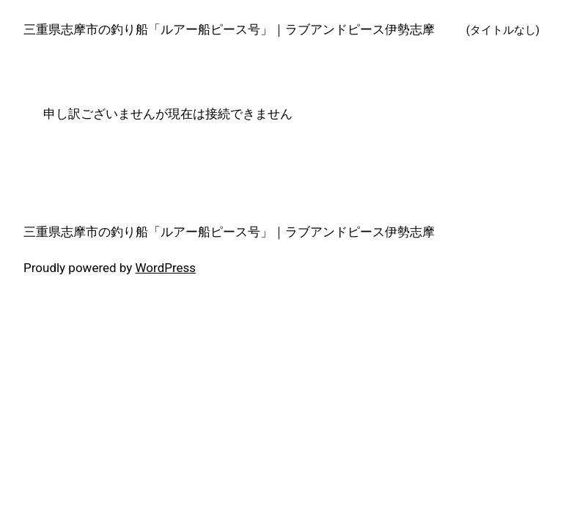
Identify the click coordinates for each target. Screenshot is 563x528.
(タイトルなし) (503, 30)
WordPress (166, 267)
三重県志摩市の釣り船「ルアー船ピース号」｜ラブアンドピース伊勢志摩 (229, 29)
